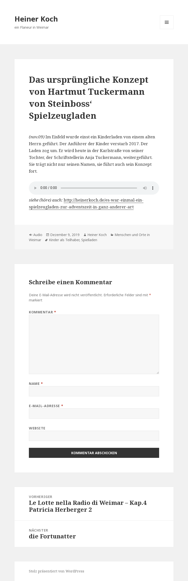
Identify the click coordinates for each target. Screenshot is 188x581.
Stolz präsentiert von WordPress (56, 571)
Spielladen (89, 239)
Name (36, 383)
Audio (37, 234)
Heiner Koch (36, 19)
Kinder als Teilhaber (64, 239)
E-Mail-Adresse (46, 405)
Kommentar (42, 312)
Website (37, 428)
